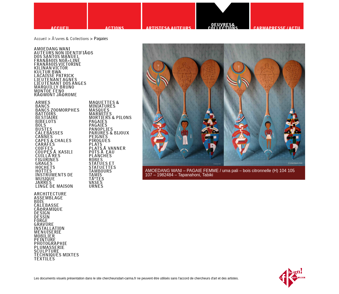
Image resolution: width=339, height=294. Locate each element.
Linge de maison (54, 186)
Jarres (43, 182)
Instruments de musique (54, 176)
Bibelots (45, 121)
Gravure (44, 224)
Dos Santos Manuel (56, 56)
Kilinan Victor (51, 68)
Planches (100, 155)
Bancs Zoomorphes (57, 110)
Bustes (43, 129)
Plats (95, 144)
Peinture (45, 239)
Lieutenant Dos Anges (60, 83)
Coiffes (44, 148)
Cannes (44, 136)
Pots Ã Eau (102, 152)
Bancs (42, 106)
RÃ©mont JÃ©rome (55, 94)
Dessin (42, 217)
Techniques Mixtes (56, 254)
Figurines (47, 159)
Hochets (45, 167)
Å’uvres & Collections (70, 38)
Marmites (100, 113)
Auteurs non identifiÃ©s (63, 52)
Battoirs (45, 113)
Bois (39, 201)
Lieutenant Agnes (55, 79)
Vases (95, 182)
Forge (41, 220)
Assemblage (48, 197)
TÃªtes (96, 178)
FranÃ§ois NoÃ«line (57, 60)
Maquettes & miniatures (104, 104)
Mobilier (44, 236)
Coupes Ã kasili (54, 152)
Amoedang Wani (52, 48)
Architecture (50, 193)
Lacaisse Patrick (54, 75)
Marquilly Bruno (54, 87)
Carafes (45, 144)
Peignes (98, 136)
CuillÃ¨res (47, 155)
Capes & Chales (53, 140)
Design (42, 213)
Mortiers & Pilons (110, 117)
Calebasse (46, 205)
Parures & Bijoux (109, 132)
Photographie (50, 243)
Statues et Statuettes (102, 165)
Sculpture (46, 251)
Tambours (100, 171)
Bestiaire (46, 117)
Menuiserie (47, 232)
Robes (96, 159)
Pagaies (98, 121)
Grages (43, 163)
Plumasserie (49, 247)
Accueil (40, 38)
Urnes (96, 186)
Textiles (44, 258)
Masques (99, 110)
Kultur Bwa (47, 71)
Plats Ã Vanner (107, 148)
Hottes (43, 171)
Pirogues (99, 140)
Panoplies (101, 129)
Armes (42, 102)
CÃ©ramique (48, 209)
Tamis (95, 174)
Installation (49, 228)
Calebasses (49, 132)
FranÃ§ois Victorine (57, 64)
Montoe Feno (49, 91)
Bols (40, 125)
